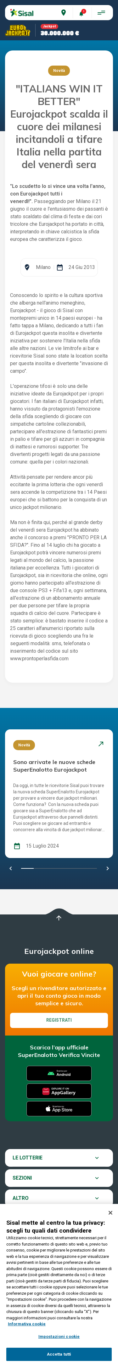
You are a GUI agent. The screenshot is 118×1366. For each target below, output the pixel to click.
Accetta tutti (59, 1354)
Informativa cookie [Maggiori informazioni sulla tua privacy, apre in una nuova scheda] (27, 1324)
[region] (59, 1285)
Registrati (59, 1020)
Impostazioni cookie (59, 1336)
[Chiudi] (110, 1213)
